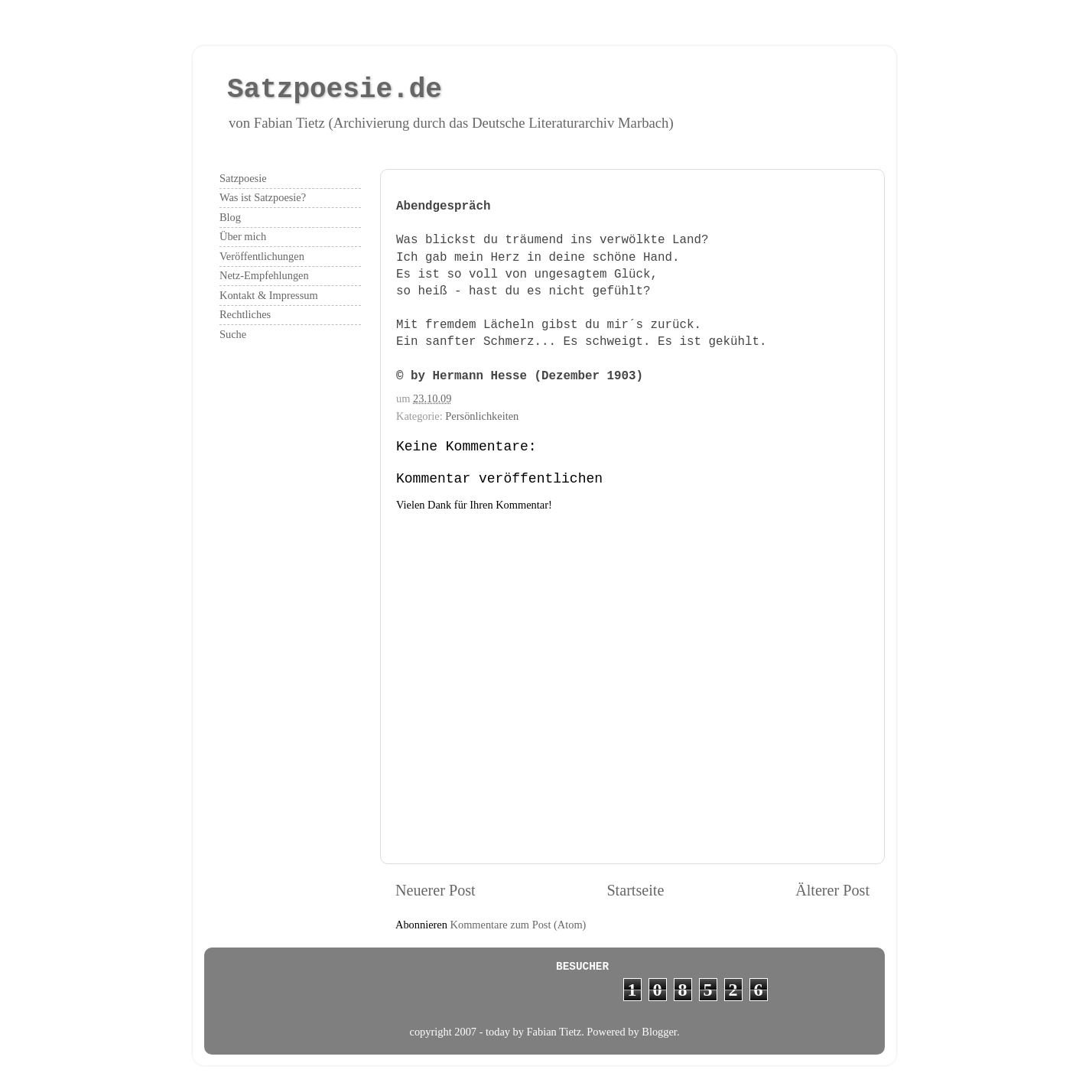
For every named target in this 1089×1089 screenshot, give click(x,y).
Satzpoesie (243, 178)
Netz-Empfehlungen (264, 275)
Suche (232, 334)
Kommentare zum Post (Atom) (518, 924)
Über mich (242, 236)
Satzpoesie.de (334, 90)
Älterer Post (832, 890)
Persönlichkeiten (481, 416)
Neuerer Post (435, 890)
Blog (230, 217)
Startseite (635, 890)
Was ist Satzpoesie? (262, 197)
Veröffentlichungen (261, 256)
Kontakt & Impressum (268, 295)
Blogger (659, 1032)
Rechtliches (245, 314)
